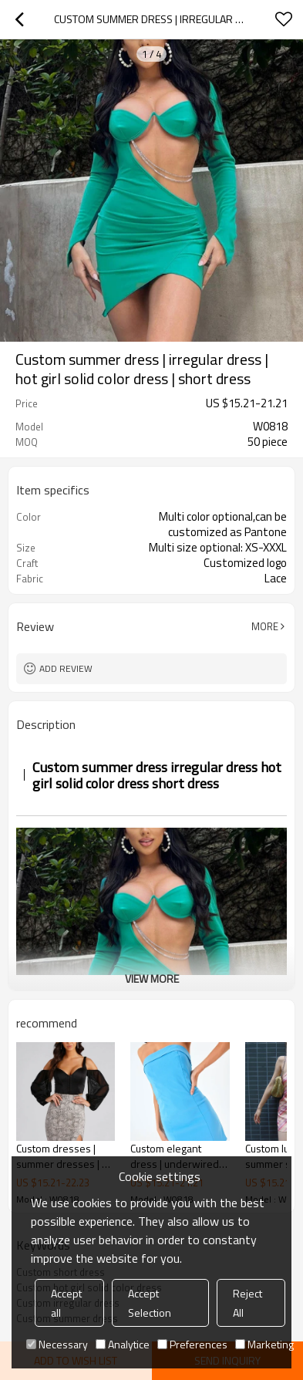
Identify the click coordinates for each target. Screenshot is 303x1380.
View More (152, 978)
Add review (66, 668)
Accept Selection (149, 1303)
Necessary (57, 1344)
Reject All (247, 1303)
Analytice (123, 1344)
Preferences (192, 1344)
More (264, 626)
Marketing (264, 1344)
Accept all (66, 1303)
